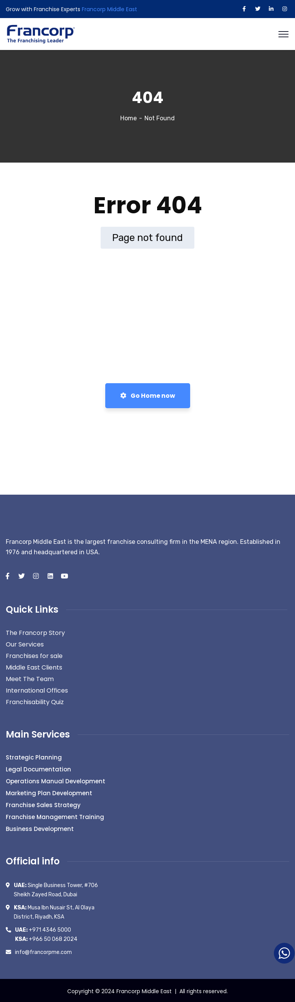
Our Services (25, 643)
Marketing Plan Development (49, 792)
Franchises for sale (34, 654)
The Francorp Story (35, 631)
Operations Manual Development (55, 780)
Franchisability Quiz (35, 700)
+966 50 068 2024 (46, 937)
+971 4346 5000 (43, 928)
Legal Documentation (38, 768)
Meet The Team (30, 677)
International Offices (37, 689)
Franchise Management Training (55, 816)
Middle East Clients (34, 666)
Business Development (40, 828)
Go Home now (147, 394)
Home (128, 117)
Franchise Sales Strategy (43, 804)
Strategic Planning (34, 756)
